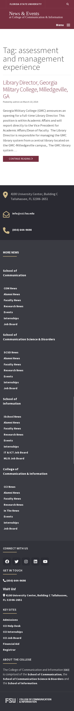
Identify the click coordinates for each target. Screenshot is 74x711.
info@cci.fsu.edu (23, 213)
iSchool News (12, 416)
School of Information (22, 683)
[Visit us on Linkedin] (35, 562)
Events (8, 312)
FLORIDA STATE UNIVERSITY (25, 4)
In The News (11, 510)
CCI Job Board (12, 638)
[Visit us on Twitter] (16, 562)
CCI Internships (13, 632)
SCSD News (11, 352)
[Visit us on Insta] (26, 562)
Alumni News (12, 294)
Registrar (9, 649)
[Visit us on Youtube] (45, 562)
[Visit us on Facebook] (7, 562)
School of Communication (45, 674)
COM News (10, 288)
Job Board (10, 324)
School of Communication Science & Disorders (33, 679)
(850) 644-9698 (22, 230)
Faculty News (12, 300)
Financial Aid (11, 644)
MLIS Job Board (14, 458)
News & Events (24, 13)
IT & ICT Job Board (16, 452)
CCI (66, 670)
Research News (13, 306)
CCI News (9, 487)
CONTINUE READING (21, 158)
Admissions (10, 620)
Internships (11, 318)
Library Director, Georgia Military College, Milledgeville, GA (35, 89)
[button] (68, 4)
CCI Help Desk (12, 626)
